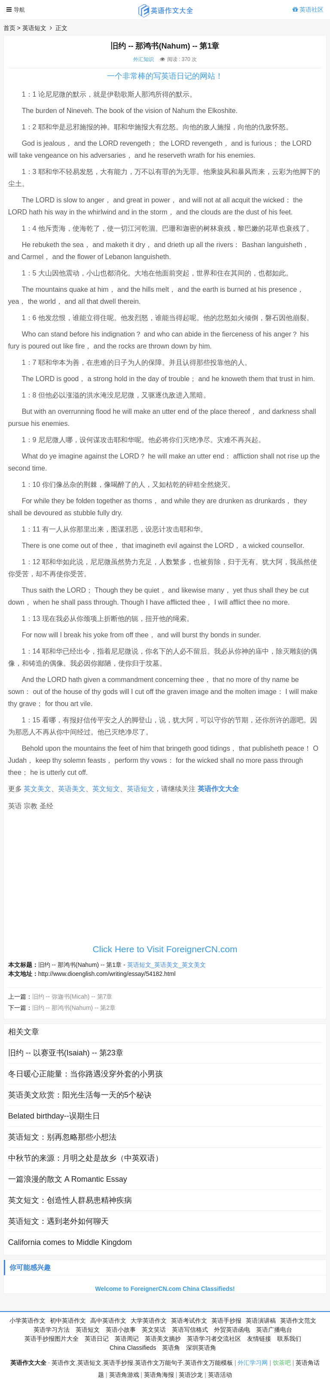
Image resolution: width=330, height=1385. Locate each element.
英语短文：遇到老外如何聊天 (58, 1221)
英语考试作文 (189, 1320)
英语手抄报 (226, 1320)
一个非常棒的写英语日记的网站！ (165, 76)
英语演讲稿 (261, 1320)
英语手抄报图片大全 (51, 1338)
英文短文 (106, 788)
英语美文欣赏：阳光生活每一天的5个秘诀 (80, 1095)
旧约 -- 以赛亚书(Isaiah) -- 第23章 (65, 1053)
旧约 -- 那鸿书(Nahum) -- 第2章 (74, 1007)
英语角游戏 (124, 1374)
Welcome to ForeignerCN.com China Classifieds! (165, 1288)
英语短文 (34, 27)
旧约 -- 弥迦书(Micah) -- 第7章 (72, 996)
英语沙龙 (191, 1374)
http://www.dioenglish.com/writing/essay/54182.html (107, 973)
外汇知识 (143, 59)
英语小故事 (121, 1329)
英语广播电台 (274, 1329)
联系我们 (289, 1338)
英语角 (171, 1347)
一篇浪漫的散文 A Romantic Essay (67, 1179)
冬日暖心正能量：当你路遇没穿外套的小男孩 (85, 1074)
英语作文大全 (218, 788)
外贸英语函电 (232, 1329)
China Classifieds (133, 1347)
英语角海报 (159, 1374)
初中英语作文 (68, 1320)
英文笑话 (154, 1329)
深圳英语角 (201, 1347)
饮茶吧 (282, 1362)
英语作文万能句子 (159, 1362)
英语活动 (220, 1374)
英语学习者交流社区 (214, 1338)
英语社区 (308, 9)
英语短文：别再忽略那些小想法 (62, 1137)
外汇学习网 (253, 1362)
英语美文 (72, 788)
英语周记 (127, 1338)
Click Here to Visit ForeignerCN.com (165, 949)
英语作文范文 (298, 1320)
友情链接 (259, 1338)
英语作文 (64, 1362)
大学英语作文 (149, 1320)
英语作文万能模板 (209, 1362)
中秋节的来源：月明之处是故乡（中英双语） (85, 1158)
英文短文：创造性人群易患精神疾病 (70, 1200)
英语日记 (97, 1338)
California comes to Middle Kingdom (70, 1242)
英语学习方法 (52, 1329)
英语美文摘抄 (163, 1338)
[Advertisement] (165, 879)
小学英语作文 (27, 1320)
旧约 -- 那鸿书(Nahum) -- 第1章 (80, 964)
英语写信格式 (190, 1329)
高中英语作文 (108, 1320)
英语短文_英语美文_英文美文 (166, 964)
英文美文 (37, 788)
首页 (9, 27)
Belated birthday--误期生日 (54, 1116)
